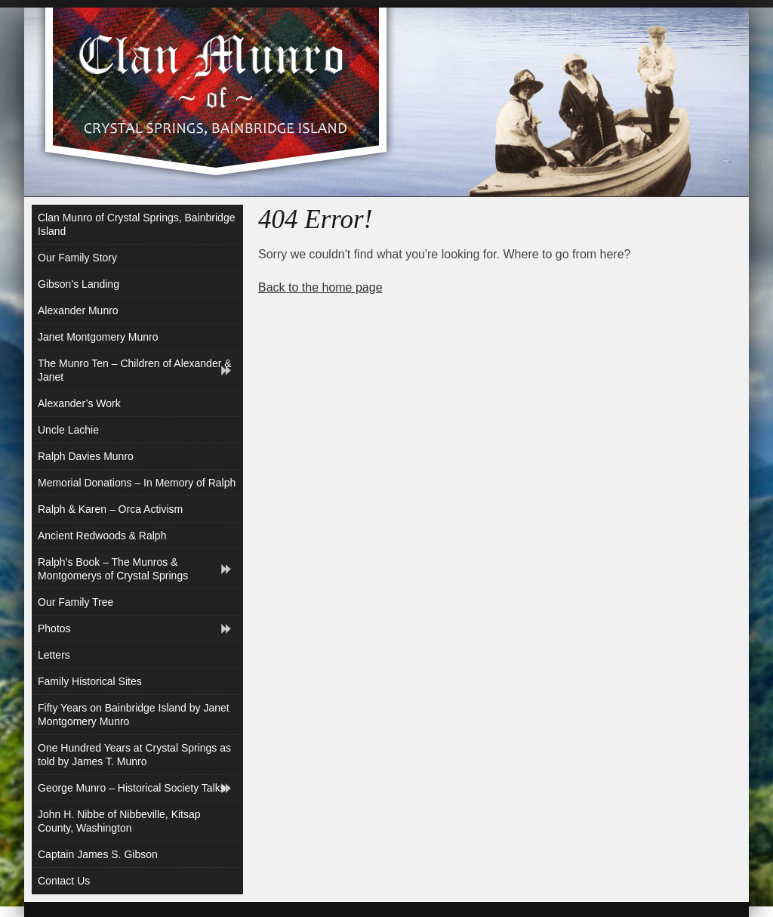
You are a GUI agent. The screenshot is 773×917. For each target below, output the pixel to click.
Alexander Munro (78, 310)
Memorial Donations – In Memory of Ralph (137, 483)
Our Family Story (77, 258)
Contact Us (64, 881)
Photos (54, 628)
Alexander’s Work (79, 403)
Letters (54, 655)
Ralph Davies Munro (86, 456)
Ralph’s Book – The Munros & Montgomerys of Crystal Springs (113, 569)
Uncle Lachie (68, 430)
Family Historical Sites (90, 681)
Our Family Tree (75, 602)
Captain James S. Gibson (98, 854)
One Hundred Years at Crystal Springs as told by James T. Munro (134, 754)
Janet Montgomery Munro (98, 337)
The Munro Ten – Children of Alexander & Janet (135, 370)
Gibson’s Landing (78, 284)
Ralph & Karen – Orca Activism (110, 509)
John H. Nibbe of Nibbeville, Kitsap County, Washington (119, 821)
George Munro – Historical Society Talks (132, 788)
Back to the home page (320, 287)
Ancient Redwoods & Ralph (102, 536)
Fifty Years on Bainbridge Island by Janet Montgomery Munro (133, 714)
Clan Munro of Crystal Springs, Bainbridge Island (136, 224)
